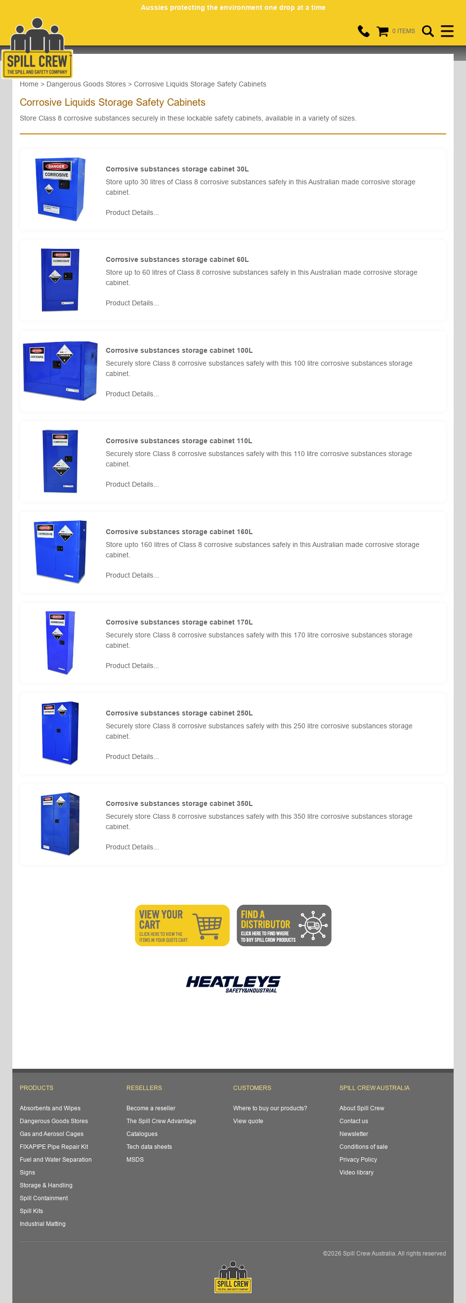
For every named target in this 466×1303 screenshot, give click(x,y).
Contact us (353, 1121)
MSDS (135, 1159)
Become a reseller (151, 1108)
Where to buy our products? (270, 1108)
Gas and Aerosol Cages (52, 1133)
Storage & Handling (46, 1185)
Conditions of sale (363, 1146)
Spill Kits (31, 1211)
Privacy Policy (358, 1159)
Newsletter (353, 1133)
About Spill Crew (361, 1108)
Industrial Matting (43, 1223)
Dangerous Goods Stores (54, 1121)
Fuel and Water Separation (56, 1159)
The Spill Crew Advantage (161, 1121)
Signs (27, 1172)
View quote (248, 1121)
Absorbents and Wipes (50, 1108)
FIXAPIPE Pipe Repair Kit (54, 1146)
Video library (356, 1172)
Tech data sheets (149, 1146)
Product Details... (132, 212)
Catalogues (142, 1133)
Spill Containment (44, 1198)
